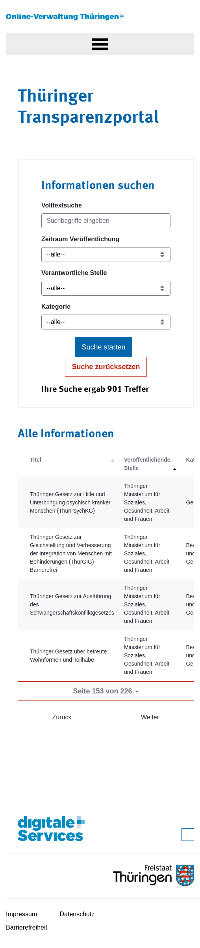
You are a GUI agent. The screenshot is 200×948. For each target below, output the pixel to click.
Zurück (62, 717)
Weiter (150, 717)
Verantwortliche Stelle (74, 272)
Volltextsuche (61, 205)
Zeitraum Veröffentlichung (80, 239)
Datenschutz (77, 914)
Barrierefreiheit (26, 927)
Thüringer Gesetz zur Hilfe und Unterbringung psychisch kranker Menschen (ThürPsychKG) (70, 502)
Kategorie (55, 306)
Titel (35, 460)
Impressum (21, 914)
